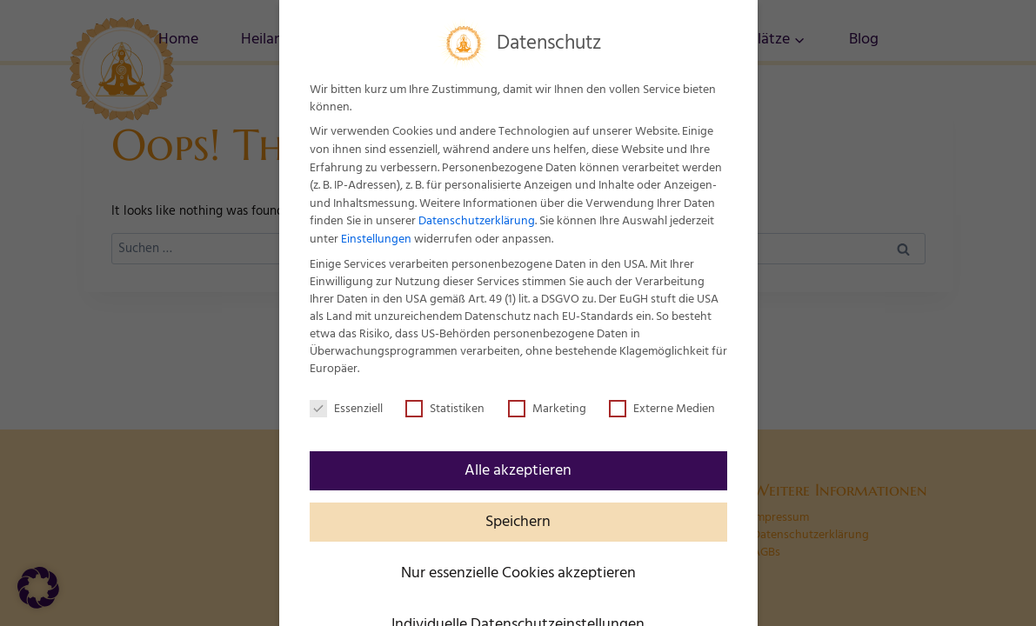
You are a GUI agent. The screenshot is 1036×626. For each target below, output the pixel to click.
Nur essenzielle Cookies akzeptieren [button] (518, 573)
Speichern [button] (518, 521)
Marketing (547, 408)
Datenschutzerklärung (476, 221)
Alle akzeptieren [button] (518, 470)
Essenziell (346, 408)
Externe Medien (662, 408)
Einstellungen (376, 239)
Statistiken (445, 408)
